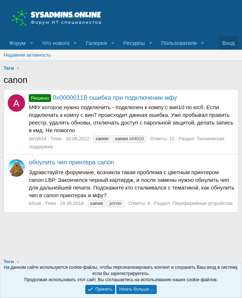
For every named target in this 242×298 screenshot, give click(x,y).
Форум (17, 43)
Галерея (96, 43)
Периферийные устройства (202, 203)
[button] (31, 43)
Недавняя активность (27, 55)
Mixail (35, 203)
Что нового (55, 43)
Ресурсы (134, 43)
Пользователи (179, 43)
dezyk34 (37, 138)
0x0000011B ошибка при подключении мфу (103, 97)
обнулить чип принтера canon (71, 162)
